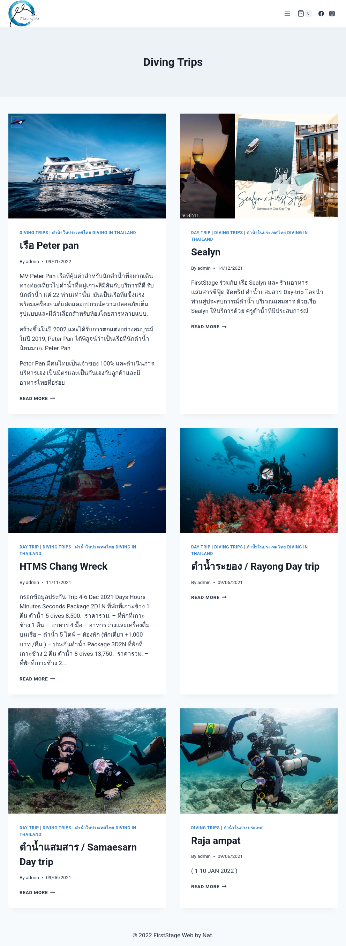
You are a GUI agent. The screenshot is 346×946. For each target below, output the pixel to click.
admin (32, 261)
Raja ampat (216, 840)
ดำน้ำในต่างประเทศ (243, 827)
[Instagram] (332, 13)
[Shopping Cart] (305, 13)
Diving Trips (34, 232)
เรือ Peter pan (49, 245)
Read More (37, 398)
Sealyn (206, 252)
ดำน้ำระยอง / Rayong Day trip (255, 566)
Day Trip (201, 232)
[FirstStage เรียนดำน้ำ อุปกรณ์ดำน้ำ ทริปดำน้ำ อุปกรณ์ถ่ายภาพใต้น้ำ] (24, 13)
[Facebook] (321, 13)
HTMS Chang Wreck (63, 566)
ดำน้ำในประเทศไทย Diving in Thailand (94, 232)
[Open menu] (287, 13)
